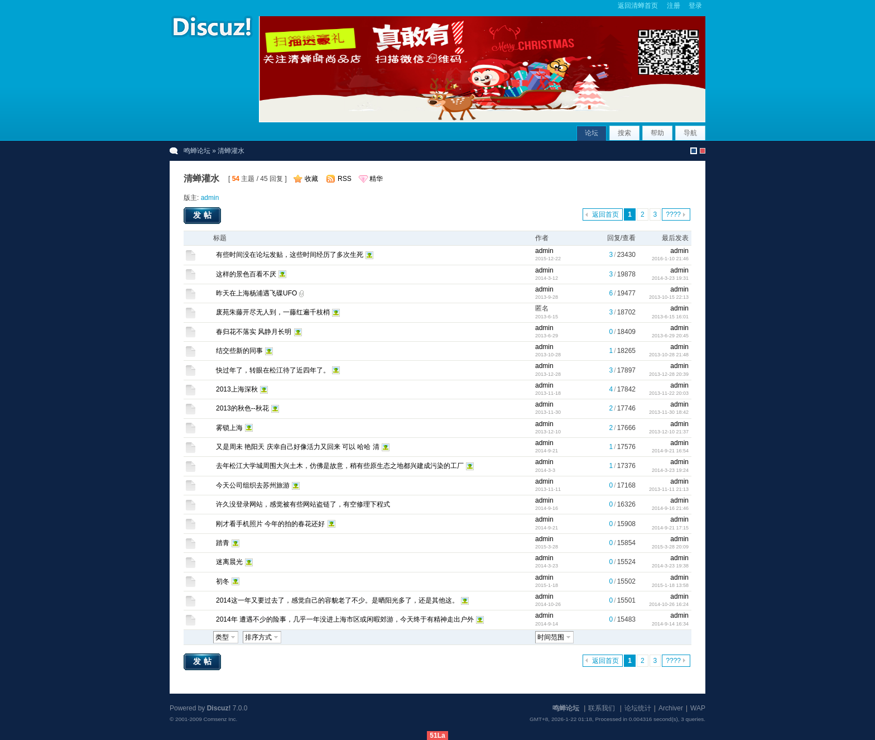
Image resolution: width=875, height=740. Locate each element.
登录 (695, 5)
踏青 (222, 543)
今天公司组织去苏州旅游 (253, 485)
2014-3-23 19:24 (670, 470)
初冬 (222, 581)
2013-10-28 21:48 (669, 354)
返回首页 (605, 214)
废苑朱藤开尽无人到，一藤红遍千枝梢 (273, 312)
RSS (345, 179)
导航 (690, 133)
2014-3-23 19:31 (670, 278)
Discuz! (219, 708)
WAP (697, 708)
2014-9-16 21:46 (670, 508)
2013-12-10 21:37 (669, 432)
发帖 (203, 215)
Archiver (670, 708)
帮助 (657, 133)
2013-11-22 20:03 (669, 393)
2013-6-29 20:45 (670, 335)
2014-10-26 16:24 (669, 604)
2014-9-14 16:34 (670, 624)
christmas (702, 151)
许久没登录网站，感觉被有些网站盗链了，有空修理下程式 (303, 504)
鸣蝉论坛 (197, 151)
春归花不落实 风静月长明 (253, 332)
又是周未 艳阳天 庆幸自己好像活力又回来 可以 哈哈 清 (297, 447)
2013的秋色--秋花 (242, 408)
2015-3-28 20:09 (670, 547)
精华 (376, 179)
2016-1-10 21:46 (670, 258)
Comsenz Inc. (220, 719)
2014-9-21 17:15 (670, 528)
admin (210, 198)
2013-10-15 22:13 (669, 297)
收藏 (311, 179)
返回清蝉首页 (638, 5)
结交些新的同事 (239, 351)
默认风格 (693, 150)
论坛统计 (637, 708)
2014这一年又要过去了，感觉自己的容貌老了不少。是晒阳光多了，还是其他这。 (337, 600)
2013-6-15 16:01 (670, 316)
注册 (673, 5)
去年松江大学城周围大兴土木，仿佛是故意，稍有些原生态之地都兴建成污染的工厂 (340, 466)
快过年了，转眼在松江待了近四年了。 (273, 370)
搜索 (624, 133)
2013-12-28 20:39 (669, 374)
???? (673, 214)
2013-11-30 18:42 (669, 412)
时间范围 (550, 637)
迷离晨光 (229, 562)
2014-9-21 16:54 (670, 450)
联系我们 (601, 708)
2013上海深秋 (237, 389)
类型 (222, 637)
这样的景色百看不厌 (246, 274)
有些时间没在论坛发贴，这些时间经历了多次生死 (289, 255)
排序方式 (258, 637)
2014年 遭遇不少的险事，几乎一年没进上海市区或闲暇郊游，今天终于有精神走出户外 (345, 619)
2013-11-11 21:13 (669, 489)
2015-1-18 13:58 (670, 585)
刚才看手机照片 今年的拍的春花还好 (270, 524)
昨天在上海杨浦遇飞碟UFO (256, 293)
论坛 (591, 133)
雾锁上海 (229, 428)
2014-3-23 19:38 (670, 566)
